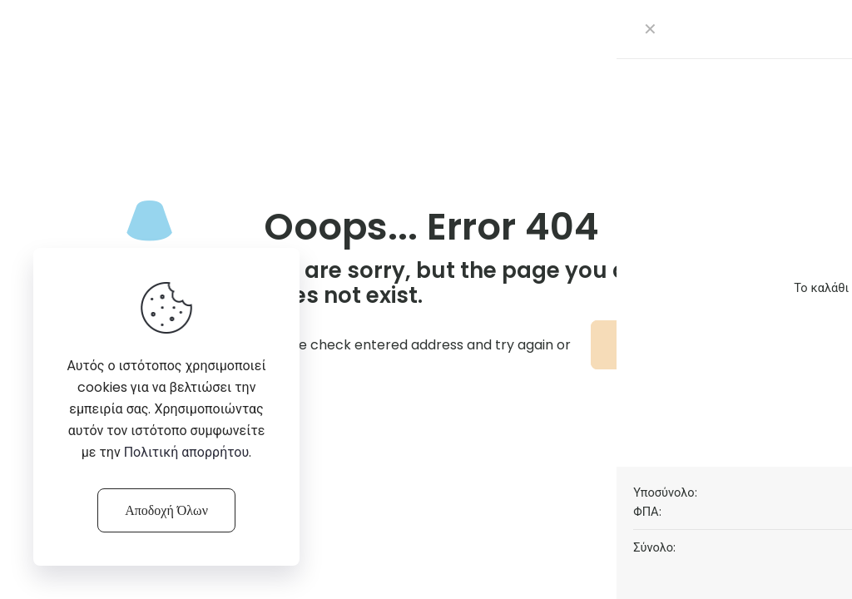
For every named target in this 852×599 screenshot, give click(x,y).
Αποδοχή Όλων (166, 510)
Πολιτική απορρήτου (187, 452)
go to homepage (676, 344)
